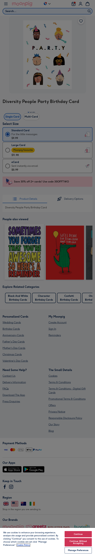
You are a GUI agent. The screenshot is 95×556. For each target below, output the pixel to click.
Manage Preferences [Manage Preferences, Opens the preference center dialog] (78, 550)
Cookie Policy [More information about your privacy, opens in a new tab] (23, 545)
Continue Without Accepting (78, 542)
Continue (78, 534)
